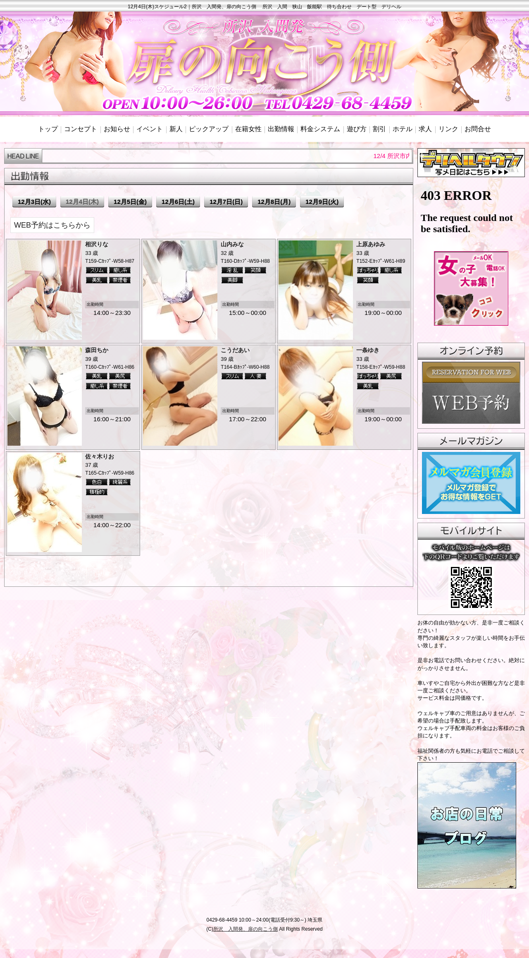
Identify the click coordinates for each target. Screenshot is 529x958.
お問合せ (478, 128)
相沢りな (96, 244)
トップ (48, 128)
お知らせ (117, 128)
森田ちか (96, 350)
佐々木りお (99, 456)
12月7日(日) (226, 201)
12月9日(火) (321, 201)
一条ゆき (367, 350)
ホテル (402, 128)
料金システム (320, 128)
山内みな (232, 244)
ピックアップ (209, 128)
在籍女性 (248, 128)
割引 (379, 128)
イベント (149, 128)
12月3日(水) (34, 201)
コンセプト (80, 128)
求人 (425, 128)
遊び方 (357, 128)
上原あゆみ (370, 244)
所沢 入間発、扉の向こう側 (245, 929)
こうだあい (235, 350)
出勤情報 (281, 128)
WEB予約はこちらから (52, 225)
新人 (176, 128)
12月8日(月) (274, 201)
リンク (448, 128)
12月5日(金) (130, 201)
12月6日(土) (178, 201)
